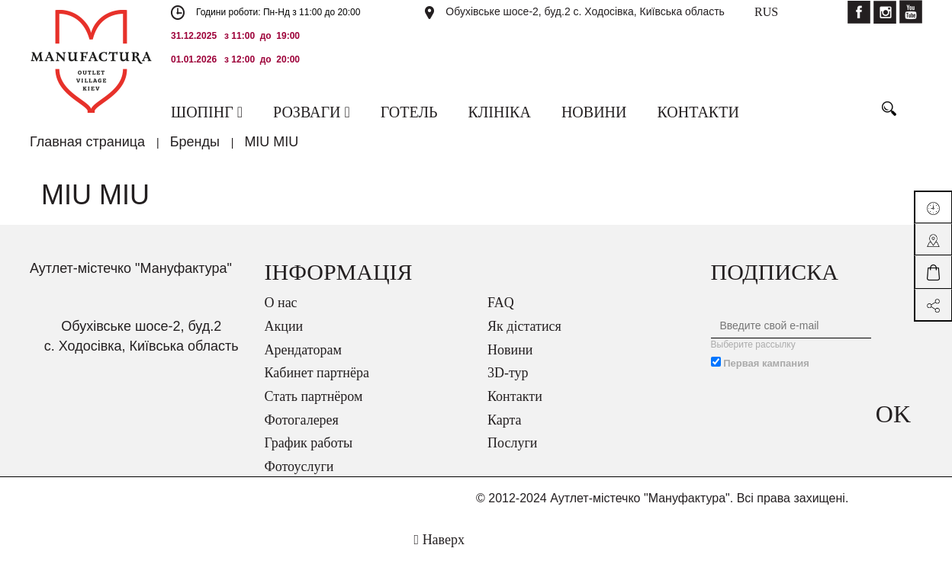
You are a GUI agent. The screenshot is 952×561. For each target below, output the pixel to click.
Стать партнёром (314, 396)
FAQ (500, 302)
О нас (281, 302)
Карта (504, 420)
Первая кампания (766, 363)
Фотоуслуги (299, 466)
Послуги (512, 442)
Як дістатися (524, 326)
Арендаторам (303, 349)
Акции (284, 326)
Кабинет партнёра (317, 372)
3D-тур (508, 372)
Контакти (514, 396)
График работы (309, 442)
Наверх (439, 539)
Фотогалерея (302, 420)
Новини (509, 349)
